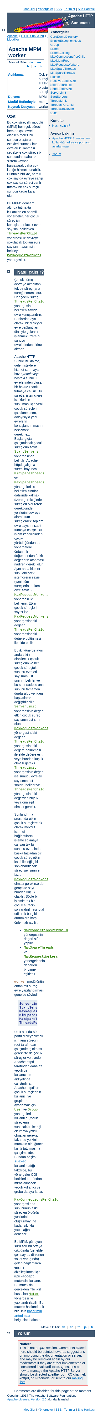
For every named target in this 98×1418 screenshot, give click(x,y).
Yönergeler (45, 9)
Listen (54, 48)
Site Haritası (86, 9)
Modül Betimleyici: (23, 102)
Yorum (56, 154)
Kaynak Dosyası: (21, 107)
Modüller (30, 9)
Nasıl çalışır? (61, 125)
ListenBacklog (60, 53)
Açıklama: (16, 74)
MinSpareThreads (62, 72)
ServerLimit (58, 92)
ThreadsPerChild (22, 233)
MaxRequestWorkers (24, 255)
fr (28, 66)
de (31, 62)
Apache (12, 36)
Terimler (69, 9)
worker (20, 982)
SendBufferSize (61, 89)
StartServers (58, 96)
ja (35, 66)
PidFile (55, 76)
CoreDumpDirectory (64, 36)
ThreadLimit (58, 100)
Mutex (34, 1294)
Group (54, 44)
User (53, 113)
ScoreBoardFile (61, 85)
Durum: (14, 97)
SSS (59, 9)
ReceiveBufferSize (63, 81)
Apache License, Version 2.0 (26, 1399)
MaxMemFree (59, 60)
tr (42, 66)
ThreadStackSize (62, 108)
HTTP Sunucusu (32, 36)
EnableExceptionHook (65, 40)
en (39, 62)
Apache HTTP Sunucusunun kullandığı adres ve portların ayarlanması (72, 142)
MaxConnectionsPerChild (67, 56)
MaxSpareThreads (63, 68)
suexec (20, 1161)
